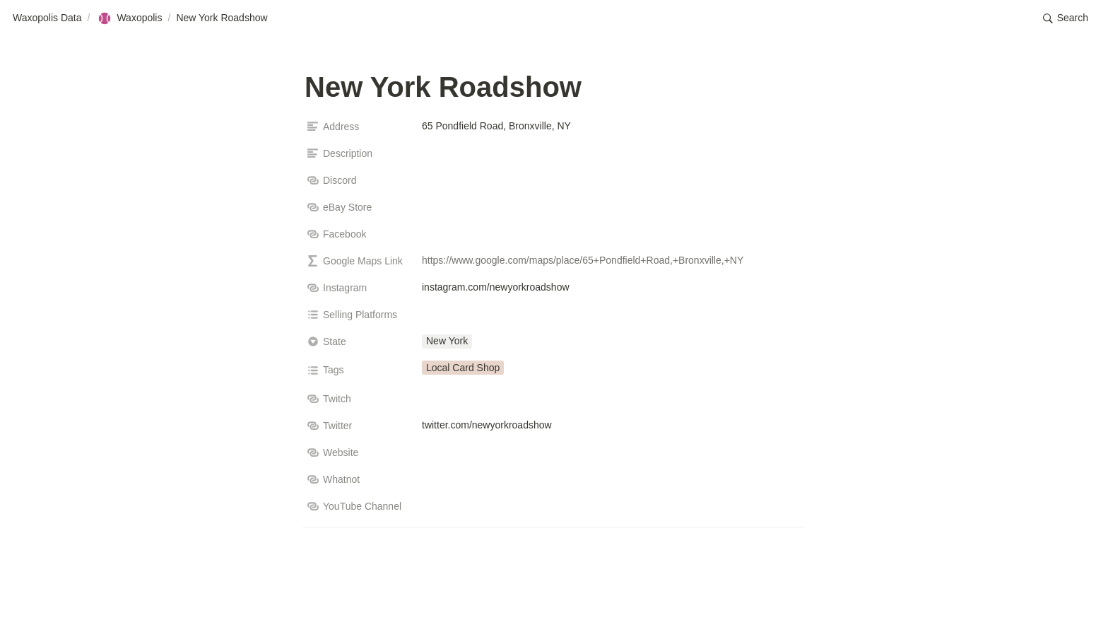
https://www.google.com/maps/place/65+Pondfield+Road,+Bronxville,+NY (582, 260)
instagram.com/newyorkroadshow (496, 287)
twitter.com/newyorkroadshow (487, 425)
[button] (1065, 18)
